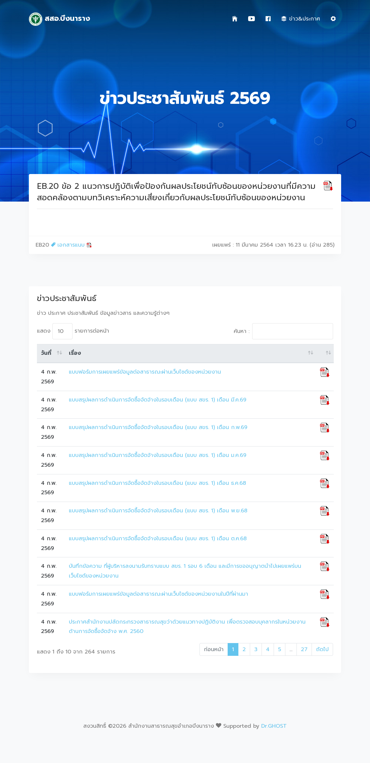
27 (304, 649)
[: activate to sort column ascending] (325, 353)
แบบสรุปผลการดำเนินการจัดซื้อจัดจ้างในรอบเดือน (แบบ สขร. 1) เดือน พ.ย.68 (158, 511)
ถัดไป (322, 649)
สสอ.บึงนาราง (59, 19)
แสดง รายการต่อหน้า (73, 331)
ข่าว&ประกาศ (300, 19)
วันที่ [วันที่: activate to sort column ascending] (46, 353)
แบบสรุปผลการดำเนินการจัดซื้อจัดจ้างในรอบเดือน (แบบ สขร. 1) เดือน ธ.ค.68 (157, 483)
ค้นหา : (283, 331)
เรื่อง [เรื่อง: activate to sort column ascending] (75, 353)
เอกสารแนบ (71, 245)
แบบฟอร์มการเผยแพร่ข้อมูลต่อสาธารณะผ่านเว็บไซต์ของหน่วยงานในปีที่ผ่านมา (158, 594)
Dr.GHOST (274, 726)
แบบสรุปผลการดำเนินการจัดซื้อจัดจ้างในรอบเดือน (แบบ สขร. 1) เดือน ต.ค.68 (158, 539)
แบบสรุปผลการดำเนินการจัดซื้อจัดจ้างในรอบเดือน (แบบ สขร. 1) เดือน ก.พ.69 (158, 427)
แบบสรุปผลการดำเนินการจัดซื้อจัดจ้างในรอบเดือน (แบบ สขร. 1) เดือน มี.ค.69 (157, 400)
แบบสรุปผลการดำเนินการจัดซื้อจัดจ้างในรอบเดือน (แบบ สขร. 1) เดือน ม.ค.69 (157, 455)
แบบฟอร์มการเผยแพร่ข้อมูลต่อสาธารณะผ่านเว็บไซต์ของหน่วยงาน (145, 372)
